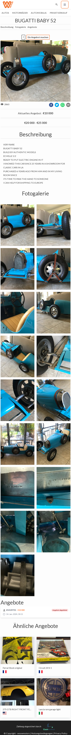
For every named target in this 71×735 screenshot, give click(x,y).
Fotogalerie (20, 27)
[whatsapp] (62, 105)
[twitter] (57, 105)
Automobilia (39, 12)
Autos (5, 12)
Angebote (32, 27)
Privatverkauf (58, 12)
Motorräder (20, 12)
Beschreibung (7, 27)
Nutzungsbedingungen (42, 733)
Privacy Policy (60, 733)
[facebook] (51, 105)
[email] (68, 105)
